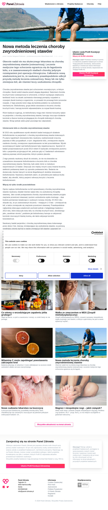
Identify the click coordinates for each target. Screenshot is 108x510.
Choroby (90, 4)
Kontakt (50, 496)
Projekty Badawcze (75, 4)
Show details (93, 269)
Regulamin (51, 494)
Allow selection (54, 276)
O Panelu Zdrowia (54, 491)
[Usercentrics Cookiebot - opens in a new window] (93, 233)
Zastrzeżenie (52, 487)
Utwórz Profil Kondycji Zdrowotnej (88, 74)
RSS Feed (51, 485)
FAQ (99, 4)
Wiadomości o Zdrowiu (54, 4)
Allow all (86, 276)
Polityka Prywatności (55, 489)
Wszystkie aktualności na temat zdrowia (54, 424)
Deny (21, 276)
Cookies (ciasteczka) (55, 482)
